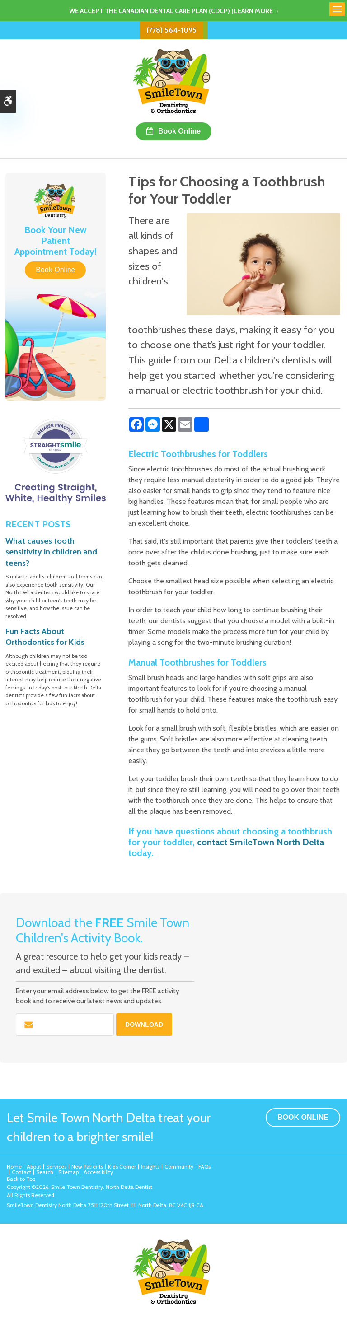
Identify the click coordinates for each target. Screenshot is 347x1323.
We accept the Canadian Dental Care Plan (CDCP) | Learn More (171, 11)
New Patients (87, 1166)
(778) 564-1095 (171, 30)
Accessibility (98, 1172)
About (34, 1166)
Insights (150, 1166)
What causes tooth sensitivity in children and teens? (51, 552)
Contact (21, 1172)
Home (14, 1166)
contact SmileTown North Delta (260, 842)
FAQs (204, 1166)
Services (56, 1166)
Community (178, 1166)
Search (44, 1172)
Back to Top (21, 1178)
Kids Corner (122, 1166)
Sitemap (68, 1172)
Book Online (179, 131)
